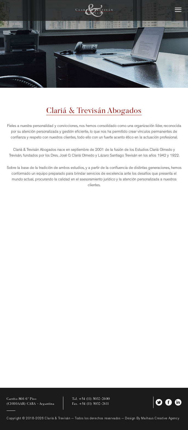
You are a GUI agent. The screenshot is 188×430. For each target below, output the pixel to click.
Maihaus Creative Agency (160, 418)
